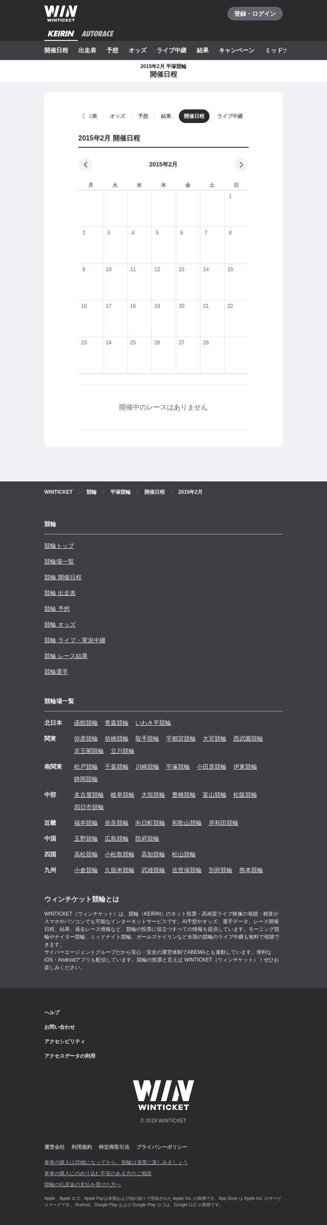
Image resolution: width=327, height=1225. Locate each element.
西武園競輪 (248, 738)
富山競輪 (215, 794)
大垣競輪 (153, 794)
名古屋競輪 (89, 794)
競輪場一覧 (59, 561)
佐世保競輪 (187, 870)
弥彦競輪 (86, 738)
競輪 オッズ (60, 624)
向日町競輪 (150, 822)
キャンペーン (237, 50)
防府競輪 (147, 838)
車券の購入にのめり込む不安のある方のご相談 (98, 1173)
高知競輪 (153, 854)
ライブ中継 (171, 50)
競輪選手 (56, 671)
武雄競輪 (153, 870)
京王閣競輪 (89, 750)
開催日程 (56, 50)
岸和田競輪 (223, 822)
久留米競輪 (120, 870)
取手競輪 (147, 738)
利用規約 (82, 1147)
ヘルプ (52, 1013)
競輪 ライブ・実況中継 (75, 640)
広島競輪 (117, 838)
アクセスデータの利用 (69, 1056)
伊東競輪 (245, 766)
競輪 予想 (57, 608)
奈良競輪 (117, 822)
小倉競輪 (86, 870)
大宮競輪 (215, 738)
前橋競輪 (117, 738)
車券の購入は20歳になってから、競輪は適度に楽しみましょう (116, 1162)
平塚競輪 (178, 766)
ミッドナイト (283, 50)
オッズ (137, 50)
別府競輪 (220, 870)
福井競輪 (86, 822)
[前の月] (85, 165)
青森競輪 (117, 722)
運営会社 (54, 1147)
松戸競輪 (86, 766)
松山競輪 (184, 854)
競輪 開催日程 (63, 577)
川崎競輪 (147, 766)
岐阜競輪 (123, 794)
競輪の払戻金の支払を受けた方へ (82, 1185)
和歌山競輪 (187, 822)
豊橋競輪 (184, 794)
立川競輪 (123, 750)
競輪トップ (59, 545)
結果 (203, 50)
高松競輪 (86, 854)
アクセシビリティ (64, 1042)
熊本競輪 (251, 870)
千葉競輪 (117, 766)
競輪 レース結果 (66, 656)
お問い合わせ (59, 1027)
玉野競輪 (86, 838)
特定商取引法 (114, 1147)
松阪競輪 (245, 794)
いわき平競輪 (153, 722)
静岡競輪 (86, 779)
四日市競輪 (89, 807)
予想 (112, 50)
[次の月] (241, 165)
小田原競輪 (212, 766)
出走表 (87, 50)
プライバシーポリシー (161, 1147)
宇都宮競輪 (181, 738)
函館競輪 (86, 722)
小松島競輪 (120, 854)
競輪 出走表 (60, 593)
